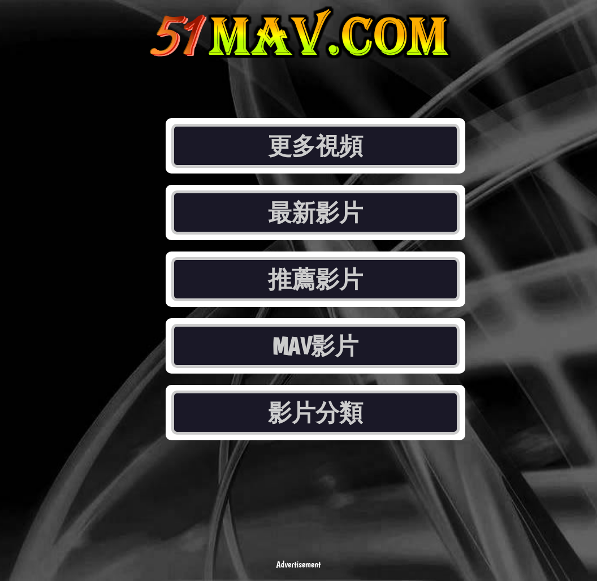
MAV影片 (315, 346)
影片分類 (315, 412)
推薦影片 (315, 279)
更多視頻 (315, 146)
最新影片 (315, 212)
